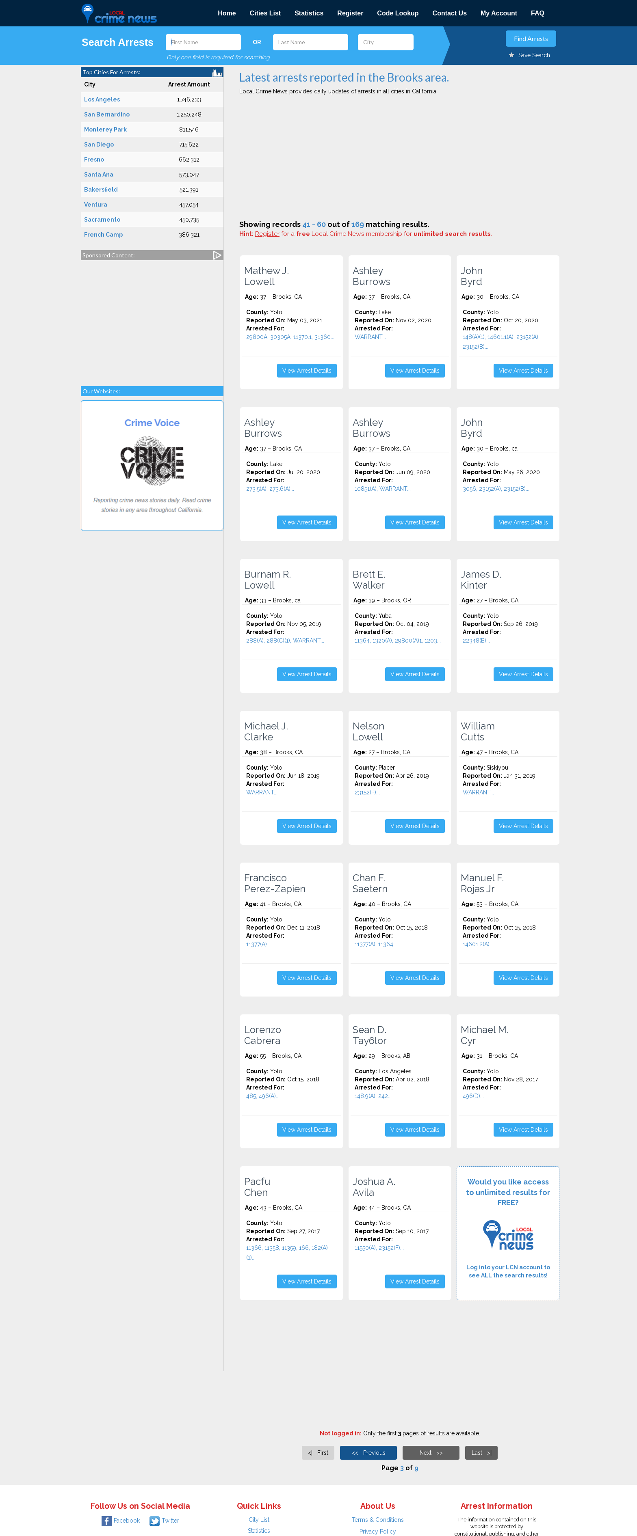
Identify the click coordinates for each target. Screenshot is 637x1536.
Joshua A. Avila (374, 1187)
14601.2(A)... (478, 944)
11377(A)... (258, 944)
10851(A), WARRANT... (383, 488)
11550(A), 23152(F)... (379, 1248)
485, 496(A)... (263, 1096)
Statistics (309, 13)
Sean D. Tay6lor (370, 1035)
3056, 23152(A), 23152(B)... (496, 488)
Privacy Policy (378, 1531)
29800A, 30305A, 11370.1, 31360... (290, 337)
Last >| (482, 1453)
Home (227, 13)
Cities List (265, 13)
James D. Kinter (481, 580)
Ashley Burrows (371, 276)
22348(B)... (476, 640)
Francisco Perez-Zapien (275, 883)
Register (350, 13)
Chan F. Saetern (370, 883)
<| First (318, 1453)
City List (259, 1520)
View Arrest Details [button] (307, 370)
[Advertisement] (152, 319)
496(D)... (473, 1096)
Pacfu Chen (257, 1187)
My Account (499, 13)
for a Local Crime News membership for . (373, 233)
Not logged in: (341, 1433)
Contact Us (450, 13)
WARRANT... (370, 337)
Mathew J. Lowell (266, 276)
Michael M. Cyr (485, 1035)
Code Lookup (397, 13)
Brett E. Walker (369, 580)
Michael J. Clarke (266, 731)
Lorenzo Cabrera (262, 1035)
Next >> (431, 1453)
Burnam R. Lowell (267, 580)
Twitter (164, 1520)
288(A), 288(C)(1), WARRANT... (285, 640)
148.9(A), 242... (373, 1096)
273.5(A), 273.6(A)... (270, 488)
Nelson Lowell (368, 731)
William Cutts (478, 731)
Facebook (121, 1520)
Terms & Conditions (378, 1520)
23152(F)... (367, 792)
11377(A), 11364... (376, 944)
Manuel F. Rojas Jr (482, 883)
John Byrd (472, 276)
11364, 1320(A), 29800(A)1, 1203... (398, 640)
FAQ (537, 13)
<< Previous (369, 1453)
